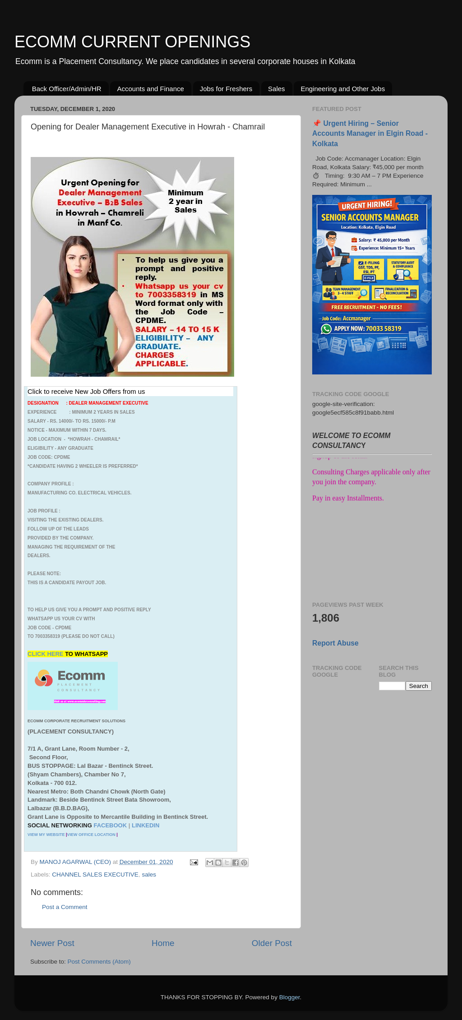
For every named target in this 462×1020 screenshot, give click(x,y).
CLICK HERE (46, 654)
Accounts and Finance (150, 88)
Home (163, 943)
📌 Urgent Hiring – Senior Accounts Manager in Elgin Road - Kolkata (370, 133)
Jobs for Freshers (226, 88)
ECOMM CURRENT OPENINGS (132, 41)
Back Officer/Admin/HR (67, 88)
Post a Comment (65, 907)
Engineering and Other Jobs (342, 88)
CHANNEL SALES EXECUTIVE (95, 874)
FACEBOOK (110, 825)
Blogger (289, 997)
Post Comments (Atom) (99, 961)
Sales (276, 88)
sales (149, 874)
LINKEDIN (145, 825)
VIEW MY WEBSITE (46, 834)
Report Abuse (335, 643)
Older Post (272, 943)
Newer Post (52, 943)
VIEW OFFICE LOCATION (91, 834)
